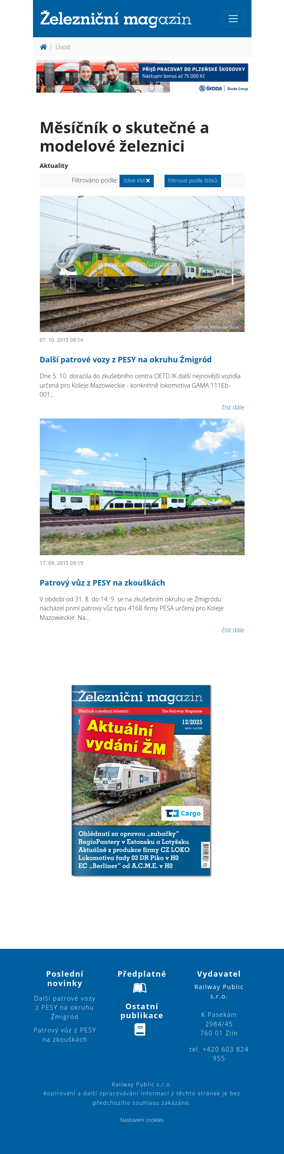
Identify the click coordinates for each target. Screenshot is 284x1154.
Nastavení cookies (142, 1120)
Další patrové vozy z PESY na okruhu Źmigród (126, 359)
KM (136, 180)
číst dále (233, 407)
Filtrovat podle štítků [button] (193, 180)
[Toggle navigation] (233, 19)
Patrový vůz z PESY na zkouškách (102, 582)
